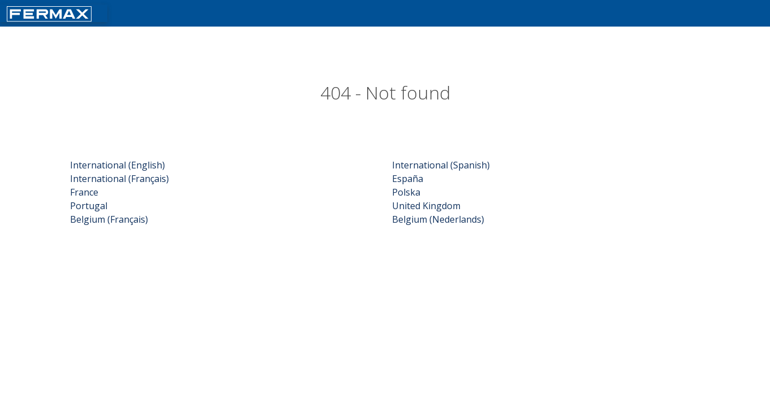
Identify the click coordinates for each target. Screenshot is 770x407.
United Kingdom (426, 206)
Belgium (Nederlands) (438, 219)
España (407, 178)
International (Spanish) (441, 165)
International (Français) (119, 178)
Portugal (88, 206)
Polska (406, 192)
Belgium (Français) (109, 219)
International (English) (117, 165)
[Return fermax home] (49, 12)
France (84, 192)
